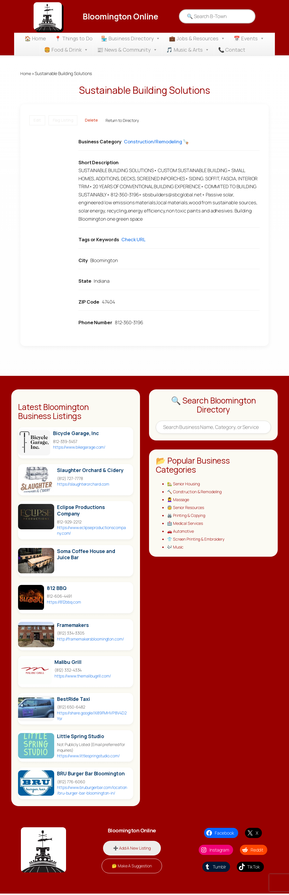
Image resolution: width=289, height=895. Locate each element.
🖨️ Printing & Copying (188, 518)
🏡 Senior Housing (184, 484)
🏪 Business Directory (130, 38)
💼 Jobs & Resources (197, 38)
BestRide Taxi (73, 699)
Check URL (133, 240)
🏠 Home (35, 38)
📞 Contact (231, 49)
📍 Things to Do (74, 38)
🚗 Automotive (181, 534)
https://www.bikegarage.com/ (79, 447)
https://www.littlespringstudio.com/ (88, 756)
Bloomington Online (120, 16)
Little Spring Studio (80, 736)
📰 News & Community (127, 49)
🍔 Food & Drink (66, 49)
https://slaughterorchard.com (83, 484)
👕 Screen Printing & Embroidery (198, 543)
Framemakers (73, 625)
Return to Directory (122, 120)
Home (26, 74)
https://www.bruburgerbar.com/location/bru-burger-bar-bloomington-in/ (92, 790)
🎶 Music (176, 551)
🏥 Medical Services (186, 526)
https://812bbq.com (64, 602)
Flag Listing (63, 120)
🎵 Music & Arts (187, 49)
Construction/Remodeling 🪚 (156, 142)
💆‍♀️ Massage (179, 501)
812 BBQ (56, 588)
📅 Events (249, 38)
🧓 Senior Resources (187, 509)
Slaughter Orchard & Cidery (90, 471)
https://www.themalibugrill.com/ (82, 676)
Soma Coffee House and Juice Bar (86, 554)
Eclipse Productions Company (81, 510)
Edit (37, 120)
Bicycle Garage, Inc (76, 434)
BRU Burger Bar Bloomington (90, 774)
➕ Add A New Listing (131, 849)
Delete (91, 120)
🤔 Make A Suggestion (132, 867)
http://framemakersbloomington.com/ (90, 639)
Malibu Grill (68, 662)
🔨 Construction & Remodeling (196, 493)
